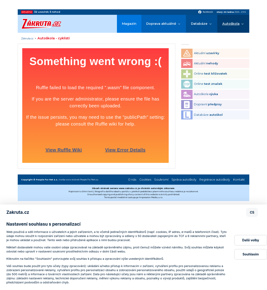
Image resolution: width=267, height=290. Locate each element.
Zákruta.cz (27, 39)
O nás (132, 179)
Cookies (145, 179)
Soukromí (161, 179)
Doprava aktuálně (161, 24)
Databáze (199, 24)
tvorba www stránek (69, 179)
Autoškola (231, 24)
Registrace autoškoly (214, 179)
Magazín (129, 24)
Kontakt (239, 179)
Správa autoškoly (183, 179)
